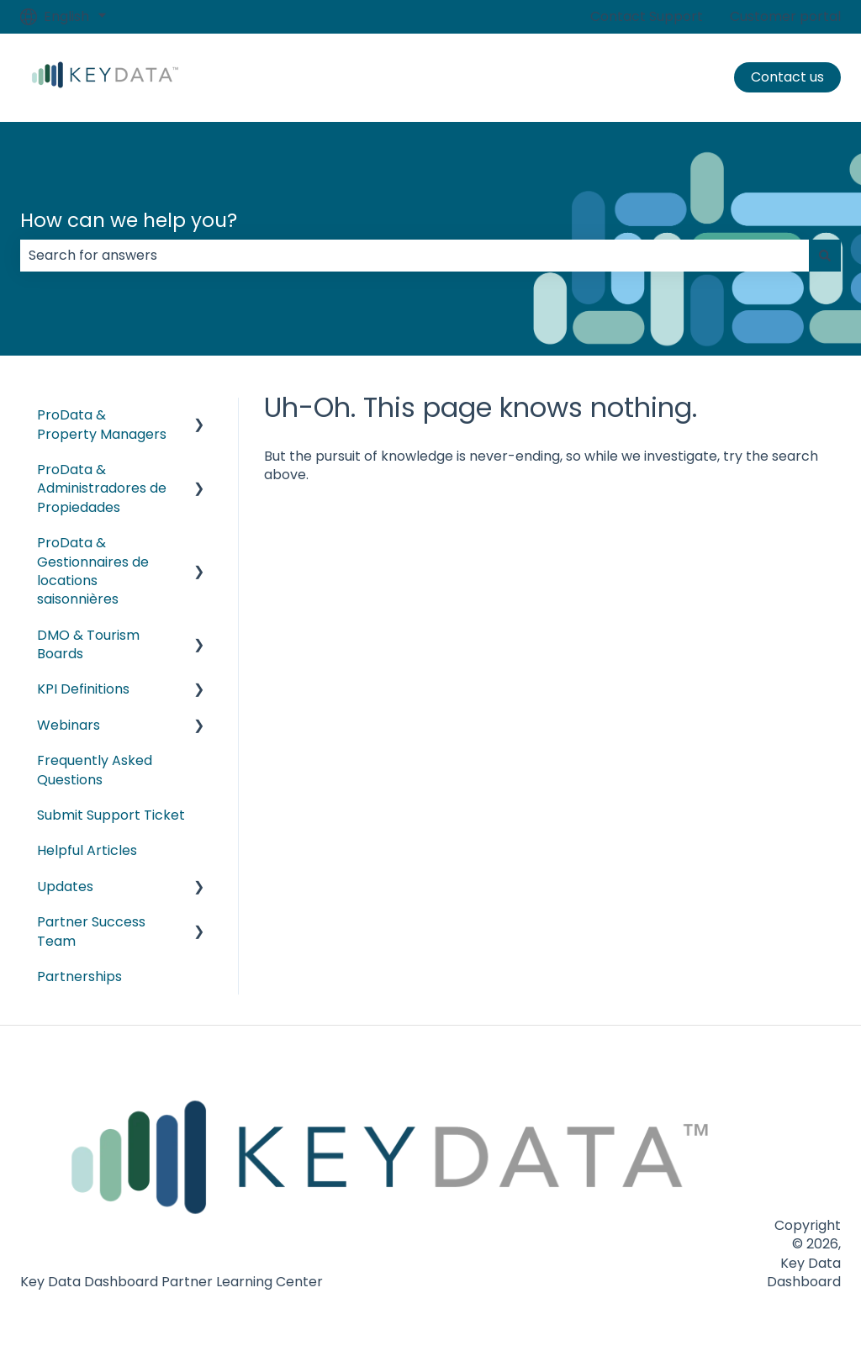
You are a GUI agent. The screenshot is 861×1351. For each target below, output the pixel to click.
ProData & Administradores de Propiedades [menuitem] (101, 488)
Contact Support (646, 17)
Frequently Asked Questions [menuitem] (94, 770)
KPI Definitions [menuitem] (83, 689)
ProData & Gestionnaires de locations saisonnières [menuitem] (93, 571)
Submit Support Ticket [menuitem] (111, 815)
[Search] (825, 256)
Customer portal (785, 17)
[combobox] (414, 256)
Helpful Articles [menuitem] (87, 850)
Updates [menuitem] (65, 886)
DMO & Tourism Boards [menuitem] (88, 644)
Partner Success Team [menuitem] (91, 931)
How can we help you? (128, 220)
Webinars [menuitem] (68, 725)
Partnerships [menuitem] (79, 976)
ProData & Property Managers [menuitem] (101, 424)
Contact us (787, 77)
